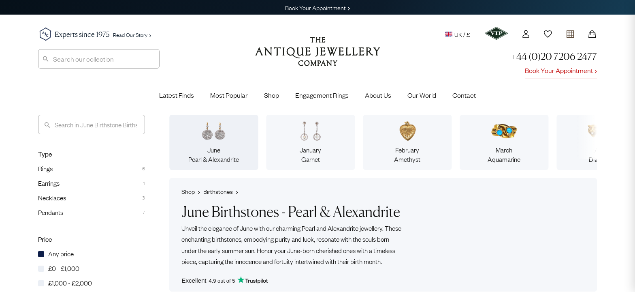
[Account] (525, 34)
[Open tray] (570, 32)
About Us (378, 94)
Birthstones (218, 191)
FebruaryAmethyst (407, 142)
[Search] (91, 124)
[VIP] (496, 33)
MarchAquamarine (504, 142)
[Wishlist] (548, 34)
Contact (464, 94)
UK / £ (457, 34)
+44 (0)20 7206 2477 (554, 56)
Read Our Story (132, 34)
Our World (421, 94)
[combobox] (99, 59)
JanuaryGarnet (310, 142)
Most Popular (229, 94)
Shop (271, 94)
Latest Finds (176, 94)
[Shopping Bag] (592, 34)
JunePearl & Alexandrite (213, 142)
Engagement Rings (322, 94)
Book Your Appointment (317, 7)
